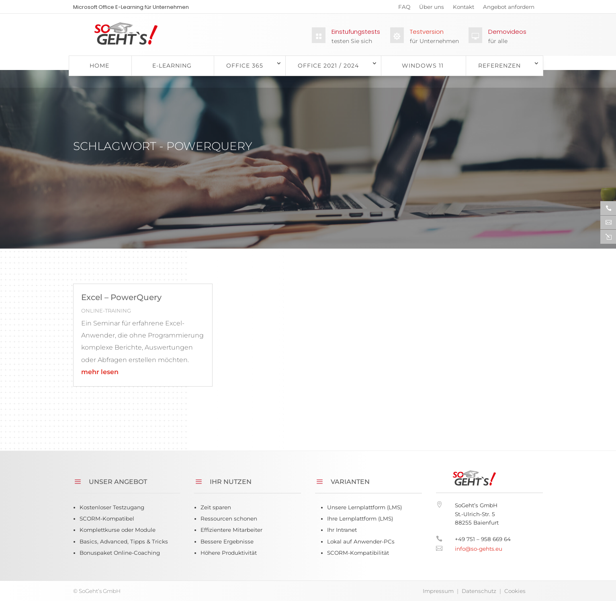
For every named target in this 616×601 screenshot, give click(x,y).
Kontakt (463, 8)
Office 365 (244, 65)
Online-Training (106, 310)
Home (99, 65)
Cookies (515, 591)
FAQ (404, 8)
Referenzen (499, 65)
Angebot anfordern (508, 8)
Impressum (438, 591)
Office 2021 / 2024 (328, 65)
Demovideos (507, 31)
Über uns (431, 8)
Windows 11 (423, 65)
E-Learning (172, 65)
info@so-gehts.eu (478, 548)
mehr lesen (100, 372)
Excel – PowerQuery (121, 297)
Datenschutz (479, 591)
